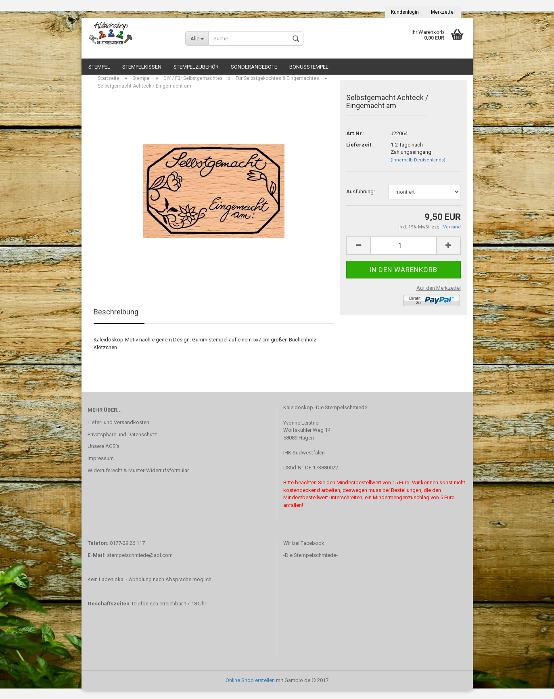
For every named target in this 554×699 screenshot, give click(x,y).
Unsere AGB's (103, 454)
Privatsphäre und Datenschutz (122, 442)
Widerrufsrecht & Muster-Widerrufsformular (138, 478)
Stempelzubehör (196, 67)
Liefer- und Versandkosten (118, 430)
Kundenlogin (405, 12)
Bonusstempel (308, 67)
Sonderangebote (254, 67)
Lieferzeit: (359, 153)
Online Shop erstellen (250, 688)
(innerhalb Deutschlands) (418, 168)
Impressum (101, 466)
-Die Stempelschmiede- (310, 563)
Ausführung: (360, 200)
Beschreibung (116, 320)
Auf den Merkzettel (438, 296)
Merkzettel (443, 12)
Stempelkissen (141, 67)
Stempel (99, 67)
